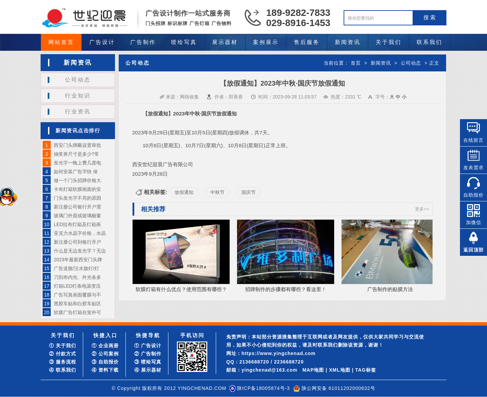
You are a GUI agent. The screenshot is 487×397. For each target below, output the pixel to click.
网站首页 (61, 42)
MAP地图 (313, 370)
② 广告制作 (147, 353)
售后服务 (307, 42)
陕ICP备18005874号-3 (263, 388)
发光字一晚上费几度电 (77, 163)
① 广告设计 (147, 345)
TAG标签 (365, 370)
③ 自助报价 (105, 362)
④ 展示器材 (147, 370)
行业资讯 (78, 111)
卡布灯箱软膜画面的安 (77, 189)
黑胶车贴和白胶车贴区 (77, 303)
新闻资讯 (348, 42)
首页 (356, 63)
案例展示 (266, 42)
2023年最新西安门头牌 (78, 259)
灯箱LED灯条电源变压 (77, 286)
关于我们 (388, 42)
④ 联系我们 (62, 370)
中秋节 (217, 192)
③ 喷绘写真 (147, 362)
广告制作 (143, 42)
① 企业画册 (105, 345)
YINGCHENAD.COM (202, 388)
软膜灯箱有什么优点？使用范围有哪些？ (181, 289)
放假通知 (184, 192)
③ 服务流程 (62, 362)
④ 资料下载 (105, 370)
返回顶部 (473, 249)
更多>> (422, 209)
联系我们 (429, 42)
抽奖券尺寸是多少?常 (76, 154)
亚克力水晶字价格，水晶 (80, 233)
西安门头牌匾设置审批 (77, 145)
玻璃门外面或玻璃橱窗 (77, 215)
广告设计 (102, 42)
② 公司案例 (105, 353)
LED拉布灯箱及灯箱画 (77, 224)
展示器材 (225, 42)
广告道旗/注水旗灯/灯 (76, 268)
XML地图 (339, 370)
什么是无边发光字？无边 (80, 250)
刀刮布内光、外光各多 (77, 277)
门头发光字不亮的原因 (77, 198)
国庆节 (248, 192)
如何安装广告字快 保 (76, 171)
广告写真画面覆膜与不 (77, 294)
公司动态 (78, 80)
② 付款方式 (62, 353)
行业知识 (78, 95)
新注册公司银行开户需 (77, 206)
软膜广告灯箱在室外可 (77, 312)
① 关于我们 (62, 345)
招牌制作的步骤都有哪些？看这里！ (285, 289)
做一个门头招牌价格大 (77, 180)
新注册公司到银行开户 (77, 242)
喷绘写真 (184, 42)
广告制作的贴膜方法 (390, 289)
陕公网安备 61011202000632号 (338, 388)
